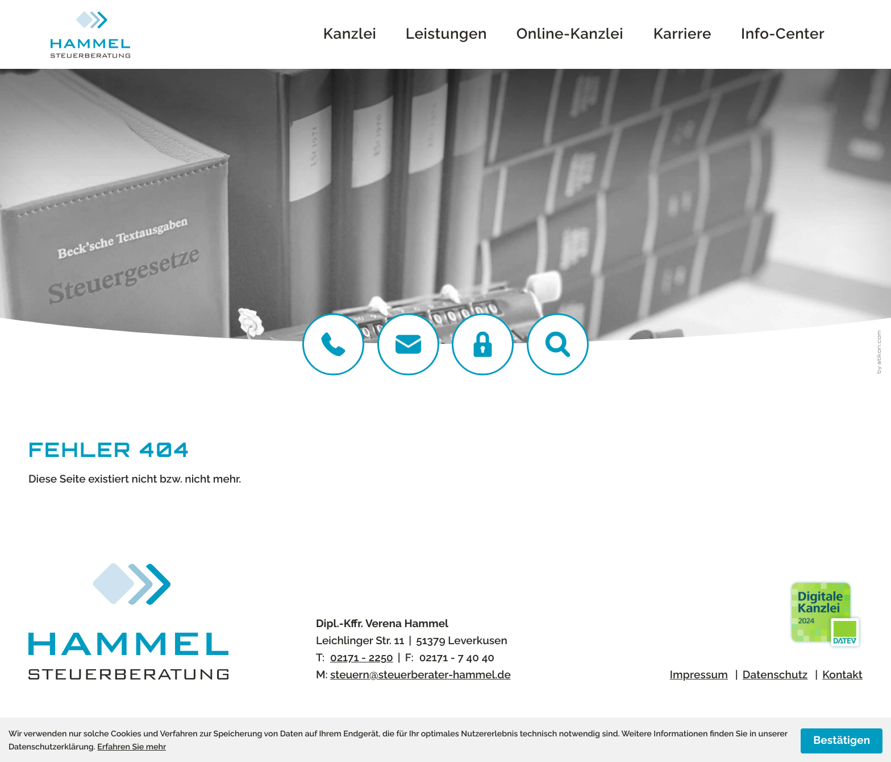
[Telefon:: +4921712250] (333, 345)
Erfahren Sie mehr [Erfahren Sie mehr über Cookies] (131, 747)
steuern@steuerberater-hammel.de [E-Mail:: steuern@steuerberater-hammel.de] (420, 675)
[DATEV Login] (483, 345)
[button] (558, 345)
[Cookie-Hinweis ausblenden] (841, 740)
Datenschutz (775, 675)
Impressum (699, 675)
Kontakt (842, 675)
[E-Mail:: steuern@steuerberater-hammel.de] (408, 345)
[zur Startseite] (90, 34)
